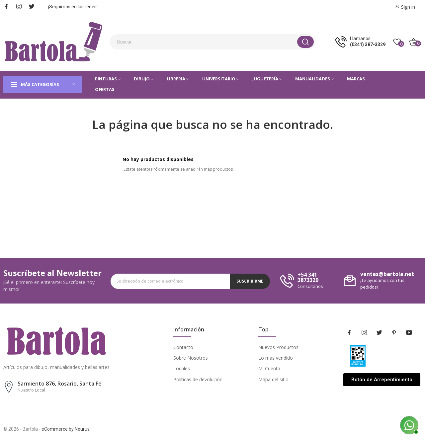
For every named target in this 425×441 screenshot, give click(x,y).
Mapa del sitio (273, 379)
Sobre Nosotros (190, 358)
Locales (181, 368)
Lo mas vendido (275, 358)
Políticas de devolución (197, 379)
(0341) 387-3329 (367, 44)
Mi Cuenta (269, 368)
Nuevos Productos (278, 347)
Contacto (183, 347)
